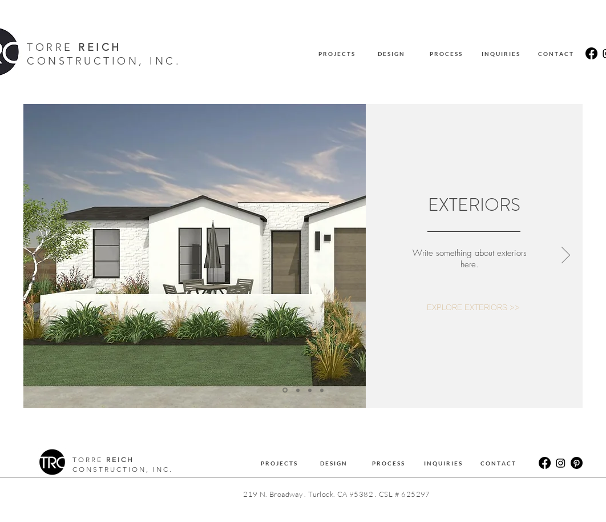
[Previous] (41, 256)
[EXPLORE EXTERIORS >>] (473, 308)
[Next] (565, 256)
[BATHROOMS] (310, 390)
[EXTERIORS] (285, 390)
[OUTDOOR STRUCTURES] (322, 390)
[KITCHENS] (298, 390)
